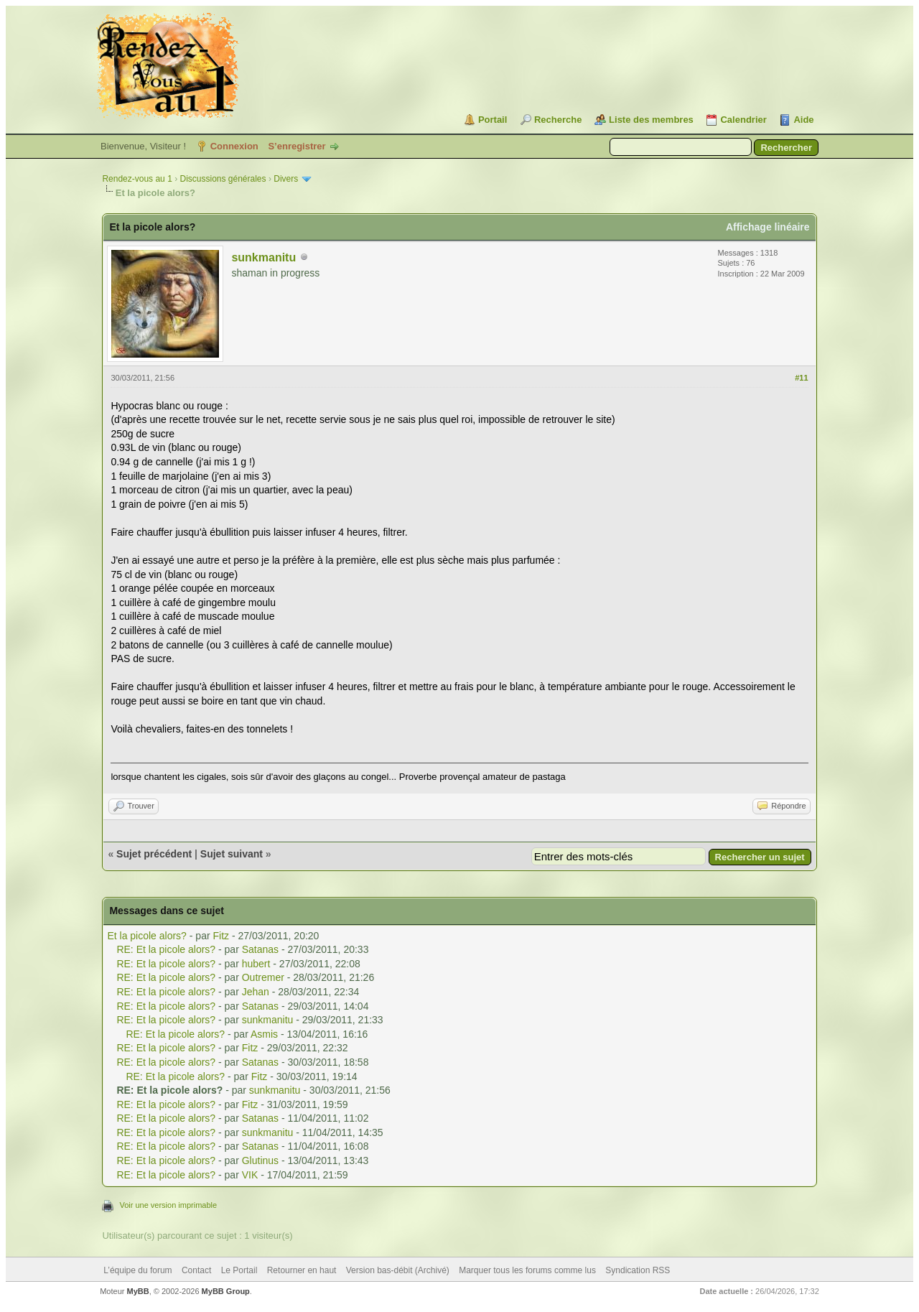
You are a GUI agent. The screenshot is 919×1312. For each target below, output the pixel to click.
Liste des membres (651, 119)
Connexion (234, 146)
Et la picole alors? (147, 935)
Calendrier (743, 119)
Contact (196, 1270)
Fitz (221, 935)
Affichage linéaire (768, 227)
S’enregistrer (296, 146)
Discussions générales (222, 179)
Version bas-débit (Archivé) (397, 1270)
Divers (286, 179)
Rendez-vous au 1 (137, 179)
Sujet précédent (154, 854)
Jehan (255, 991)
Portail (492, 119)
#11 (801, 377)
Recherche (558, 119)
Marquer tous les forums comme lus (527, 1270)
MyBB (138, 1291)
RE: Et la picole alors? (165, 949)
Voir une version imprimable (168, 1205)
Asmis (264, 1034)
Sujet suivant (231, 854)
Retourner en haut (302, 1270)
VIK (250, 1175)
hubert (256, 963)
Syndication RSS (637, 1270)
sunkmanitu (263, 257)
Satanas (260, 949)
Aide (803, 119)
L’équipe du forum (137, 1270)
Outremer (263, 977)
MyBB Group (226, 1291)
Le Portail (239, 1270)
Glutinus (260, 1160)
